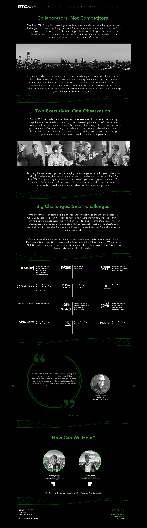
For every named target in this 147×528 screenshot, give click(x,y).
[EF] (77, 415)
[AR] (69, 415)
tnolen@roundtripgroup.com (90, 479)
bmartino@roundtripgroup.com (54, 479)
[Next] (134, 385)
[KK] (72, 415)
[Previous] (13, 385)
